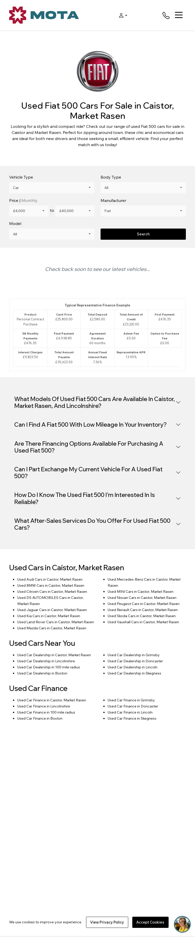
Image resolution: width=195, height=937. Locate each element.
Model (15, 223)
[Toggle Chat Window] (182, 924)
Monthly (29, 200)
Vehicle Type (21, 177)
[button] (121, 15)
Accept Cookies (150, 922)
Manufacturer (113, 200)
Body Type (111, 177)
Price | (23, 200)
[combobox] (51, 187)
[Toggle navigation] (179, 15)
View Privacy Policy (107, 922)
